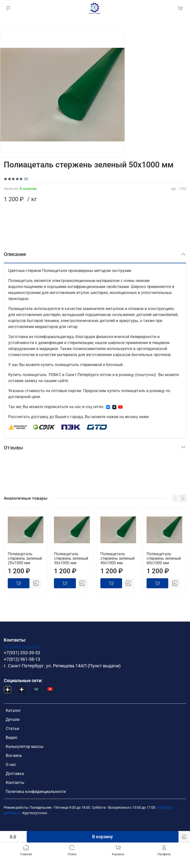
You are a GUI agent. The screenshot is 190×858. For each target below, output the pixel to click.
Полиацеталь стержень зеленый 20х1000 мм (25, 558)
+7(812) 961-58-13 (22, 659)
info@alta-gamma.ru (22, 646)
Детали (12, 719)
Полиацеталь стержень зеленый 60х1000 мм (164, 558)
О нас (11, 764)
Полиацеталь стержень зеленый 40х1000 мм (117, 558)
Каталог (13, 710)
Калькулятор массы (24, 746)
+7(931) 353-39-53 (22, 652)
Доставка (15, 773)
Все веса (14, 755)
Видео (11, 737)
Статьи (12, 728)
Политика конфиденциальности (36, 791)
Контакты (15, 782)
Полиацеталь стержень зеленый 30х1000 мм (71, 558)
